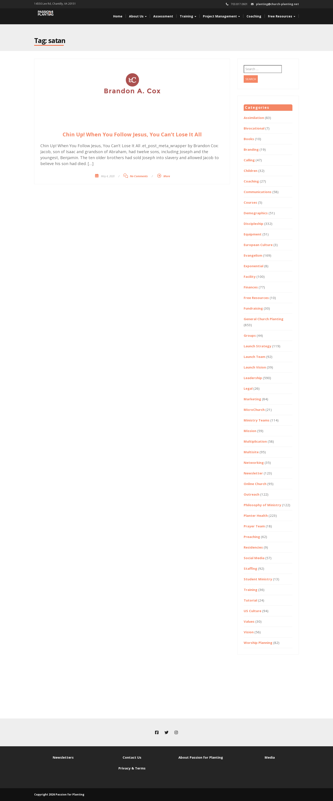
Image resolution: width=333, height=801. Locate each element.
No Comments (139, 176)
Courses (250, 202)
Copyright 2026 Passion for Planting (59, 794)
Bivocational (254, 128)
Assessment (163, 16)
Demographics (256, 213)
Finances (251, 287)
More (166, 176)
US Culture (252, 611)
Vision (249, 632)
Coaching (254, 16)
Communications (257, 192)
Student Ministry (258, 579)
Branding (251, 149)
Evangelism (253, 255)
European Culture (258, 245)
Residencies (253, 547)
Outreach (251, 494)
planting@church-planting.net (277, 4)
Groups (250, 335)
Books (249, 139)
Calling (249, 160)
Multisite (251, 452)
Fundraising (253, 308)
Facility (250, 276)
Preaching (252, 536)
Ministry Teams (256, 420)
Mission (250, 431)
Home (117, 16)
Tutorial (250, 600)
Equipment (253, 234)
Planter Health (256, 515)
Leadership (253, 378)
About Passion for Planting (200, 757)
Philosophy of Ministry (262, 505)
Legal (248, 388)
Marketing (252, 399)
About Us (138, 16)
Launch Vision (255, 367)
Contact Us (132, 757)
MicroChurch (254, 409)
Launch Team (254, 356)
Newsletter (253, 473)
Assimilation (254, 117)
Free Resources (281, 16)
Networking (254, 462)
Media (270, 757)
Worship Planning (258, 642)
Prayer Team (254, 526)
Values (249, 621)
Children (250, 170)
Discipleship (253, 223)
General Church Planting (263, 319)
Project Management (221, 16)
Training (188, 16)
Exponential (253, 266)
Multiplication (255, 441)
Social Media (254, 558)
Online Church (255, 483)
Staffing (250, 568)
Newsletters (63, 757)
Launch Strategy (257, 346)
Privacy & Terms (132, 768)
